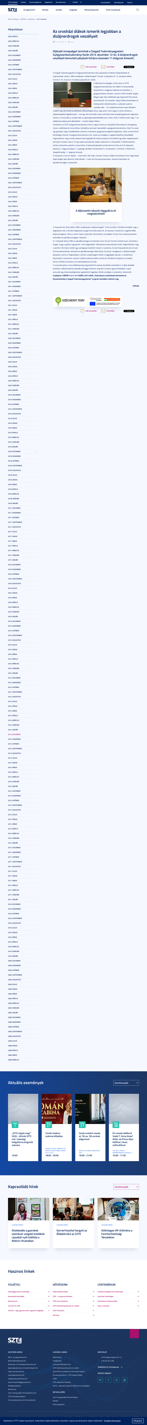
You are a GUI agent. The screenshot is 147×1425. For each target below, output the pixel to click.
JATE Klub (56, 1315)
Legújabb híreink (17, 1225)
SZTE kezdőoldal (12, 2)
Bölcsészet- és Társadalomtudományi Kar (22, 1364)
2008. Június (12, 1046)
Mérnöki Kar (12, 1389)
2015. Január (13, 673)
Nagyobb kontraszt (137, 2)
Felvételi (23, 2)
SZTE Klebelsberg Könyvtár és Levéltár (66, 1306)
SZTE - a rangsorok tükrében (62, 1296)
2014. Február (13, 725)
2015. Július (12, 645)
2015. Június (12, 649)
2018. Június (12, 480)
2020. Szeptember (15, 352)
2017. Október (13, 517)
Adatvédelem (118, 3)
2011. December (14, 847)
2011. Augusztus (14, 866)
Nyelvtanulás (12, 1301)
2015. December (14, 621)
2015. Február (13, 668)
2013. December (41, 19)
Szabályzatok (57, 1361)
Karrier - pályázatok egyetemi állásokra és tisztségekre (71, 1386)
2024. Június (12, 140)
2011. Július (12, 871)
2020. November (14, 343)
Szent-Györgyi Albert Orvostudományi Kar (22, 1393)
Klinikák (55, 1401)
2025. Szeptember (15, 69)
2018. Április (13, 489)
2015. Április (13, 659)
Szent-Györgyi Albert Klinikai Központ (65, 1397)
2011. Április (13, 885)
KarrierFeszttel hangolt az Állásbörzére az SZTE (72, 1232)
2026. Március (13, 41)
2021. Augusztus (14, 300)
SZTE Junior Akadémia (60, 1301)
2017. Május (12, 541)
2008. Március (13, 1060)
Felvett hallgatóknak (35, 2)
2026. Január (13, 50)
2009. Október (13, 970)
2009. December (14, 961)
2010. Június (12, 932)
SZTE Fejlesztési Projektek (62, 1382)
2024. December (14, 112)
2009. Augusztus (14, 979)
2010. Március (13, 946)
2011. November (14, 852)
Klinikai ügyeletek (59, 1404)
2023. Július (12, 192)
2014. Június (12, 706)
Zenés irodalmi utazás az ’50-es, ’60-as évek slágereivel (89, 1136)
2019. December (14, 395)
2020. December (14, 338)
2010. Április (13, 942)
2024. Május (12, 145)
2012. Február (13, 838)
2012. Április (13, 829)
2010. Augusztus (14, 923)
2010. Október (13, 913)
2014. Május (12, 711)
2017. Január (13, 560)
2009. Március (13, 1003)
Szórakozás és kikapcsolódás (107, 1301)
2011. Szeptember (15, 862)
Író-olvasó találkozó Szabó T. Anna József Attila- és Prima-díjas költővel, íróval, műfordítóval (123, 1139)
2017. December (14, 508)
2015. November (14, 626)
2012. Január (13, 843)
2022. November (14, 230)
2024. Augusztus (14, 131)
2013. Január (13, 786)
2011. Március (13, 890)
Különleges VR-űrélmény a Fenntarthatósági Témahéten (116, 1233)
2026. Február (13, 46)
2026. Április (13, 36)
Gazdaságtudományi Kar (16, 1375)
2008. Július (12, 1041)
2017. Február (13, 555)
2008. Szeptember (15, 1031)
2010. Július (12, 928)
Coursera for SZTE (14, 1306)
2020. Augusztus (14, 357)
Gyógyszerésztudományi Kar (17, 1378)
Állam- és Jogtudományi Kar (17, 1357)
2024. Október (13, 121)
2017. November (14, 513)
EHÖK (55, 1378)
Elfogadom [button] (138, 1421)
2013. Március (13, 777)
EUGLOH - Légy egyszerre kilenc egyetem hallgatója (25, 1310)
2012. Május (12, 824)
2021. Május (12, 315)
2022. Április (13, 263)
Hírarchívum (31, 19)
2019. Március (13, 437)
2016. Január (13, 616)
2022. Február (13, 272)
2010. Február (13, 951)
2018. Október (13, 461)
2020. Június (12, 366)
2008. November (14, 1022)
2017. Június (12, 536)
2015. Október (13, 631)
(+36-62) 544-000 (107, 1361)
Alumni (75, 2)
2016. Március (13, 607)
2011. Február (13, 895)
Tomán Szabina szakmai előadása (54, 1134)
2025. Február (13, 102)
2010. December (14, 904)
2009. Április (13, 998)
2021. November (14, 286)
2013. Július (12, 758)
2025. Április (13, 93)
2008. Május (12, 1055)
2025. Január (13, 107)
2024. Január (13, 164)
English (129, 3)
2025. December (14, 55)
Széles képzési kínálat (60, 1292)
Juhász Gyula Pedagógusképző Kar (19, 1382)
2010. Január (13, 956)
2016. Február (13, 612)
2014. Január (13, 730)
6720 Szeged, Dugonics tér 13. (111, 1357)
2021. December (14, 282)
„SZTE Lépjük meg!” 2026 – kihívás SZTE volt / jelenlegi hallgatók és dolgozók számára (22, 1139)
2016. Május (12, 598)
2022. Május (12, 258)
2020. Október (13, 348)
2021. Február (13, 329)
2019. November (14, 399)
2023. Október (13, 178)
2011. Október (13, 857)
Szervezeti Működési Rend (62, 1364)
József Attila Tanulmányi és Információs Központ (69, 1371)
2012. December (14, 791)
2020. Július (12, 362)
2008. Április (13, 1050)
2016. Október (13, 574)
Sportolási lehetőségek (105, 1296)
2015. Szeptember (15, 635)
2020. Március (13, 381)
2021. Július (12, 305)
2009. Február (13, 1008)
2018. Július (12, 475)
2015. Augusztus (14, 640)
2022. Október (13, 234)
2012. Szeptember (15, 805)
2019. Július (12, 418)
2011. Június (12, 876)
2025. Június (12, 83)
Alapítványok (57, 1357)
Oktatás (45, 9)
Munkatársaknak (61, 2)
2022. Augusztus (14, 244)
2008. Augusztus (14, 1036)
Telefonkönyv (105, 3)
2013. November (14, 739)
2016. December (14, 564)
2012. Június (12, 819)
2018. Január (13, 503)
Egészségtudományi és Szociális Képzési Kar (23, 1368)
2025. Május (12, 88)
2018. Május (12, 484)
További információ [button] (112, 1421)
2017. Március (13, 550)
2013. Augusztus (14, 753)
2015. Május (12, 654)
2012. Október (13, 800)
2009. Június (12, 989)
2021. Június (12, 310)
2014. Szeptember (15, 692)
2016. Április (13, 602)
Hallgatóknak (48, 2)
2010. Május (12, 937)
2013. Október (13, 744)
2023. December (14, 168)
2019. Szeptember (15, 409)
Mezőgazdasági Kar (14, 1386)
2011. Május (12, 880)
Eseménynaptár (122, 1082)
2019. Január (13, 447)
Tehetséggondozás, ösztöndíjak (18, 1292)
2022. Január (13, 277)
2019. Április (13, 432)
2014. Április (13, 715)
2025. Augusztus (14, 74)
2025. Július (12, 79)
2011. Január (13, 899)
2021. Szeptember (15, 296)
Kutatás (59, 9)
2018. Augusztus (14, 470)
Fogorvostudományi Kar (16, 1371)
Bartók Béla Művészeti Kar (17, 1361)
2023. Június (12, 197)
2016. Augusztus (14, 583)
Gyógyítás (73, 9)
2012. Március (13, 833)
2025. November (14, 60)
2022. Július (12, 249)
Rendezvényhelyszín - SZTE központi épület (67, 1375)
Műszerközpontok (92, 9)
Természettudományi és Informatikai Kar (22, 1400)
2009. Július (12, 984)
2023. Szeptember (15, 183)
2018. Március (13, 494)
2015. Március (13, 664)
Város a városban (103, 1306)
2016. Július (12, 588)
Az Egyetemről (29, 9)
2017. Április (13, 546)
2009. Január (13, 1012)
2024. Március (13, 154)
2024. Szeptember (15, 126)
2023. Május (12, 201)
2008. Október (13, 1027)
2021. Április (13, 319)
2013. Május (12, 767)
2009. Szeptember (15, 975)
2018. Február (13, 498)
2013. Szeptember (15, 748)
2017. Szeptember (15, 522)
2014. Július (12, 701)
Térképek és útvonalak (108, 1367)
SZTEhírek (23, 19)
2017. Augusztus (14, 527)
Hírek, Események (113, 9)
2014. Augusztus (14, 697)
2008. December (14, 1017)
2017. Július (12, 531)
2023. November (14, 173)
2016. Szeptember (15, 579)
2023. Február (13, 216)
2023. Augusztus (14, 187)
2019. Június (12, 423)
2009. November (14, 965)
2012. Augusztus (14, 810)
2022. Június (12, 253)
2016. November (14, 569)
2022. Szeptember (15, 239)
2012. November (14, 796)
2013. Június (12, 763)
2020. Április (13, 376)
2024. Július (12, 135)
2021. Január (13, 333)
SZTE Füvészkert (58, 1310)
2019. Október (13, 404)
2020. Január (13, 390)
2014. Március (13, 720)
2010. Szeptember (15, 918)
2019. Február (13, 442)
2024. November (14, 116)
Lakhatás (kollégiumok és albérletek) (110, 1292)
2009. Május (12, 994)
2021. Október (13, 291)
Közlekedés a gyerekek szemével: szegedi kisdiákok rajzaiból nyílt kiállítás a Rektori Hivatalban (28, 1235)
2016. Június (12, 593)
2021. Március (13, 324)
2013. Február (13, 781)
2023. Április (13, 206)
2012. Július (12, 814)
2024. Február (13, 159)
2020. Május (12, 371)
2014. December (14, 678)
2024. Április (13, 149)
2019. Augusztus (14, 414)
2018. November (14, 456)
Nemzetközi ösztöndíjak (16, 1296)
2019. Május (12, 428)
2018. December (14, 451)
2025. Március (13, 98)
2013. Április (13, 772)
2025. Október (13, 65)
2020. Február (13, 385)
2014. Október (13, 687)
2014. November (14, 682)
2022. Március (13, 267)
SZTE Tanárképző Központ (16, 1396)
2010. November (14, 909)
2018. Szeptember (15, 465)
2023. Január (13, 220)
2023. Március (13, 211)
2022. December (14, 225)
